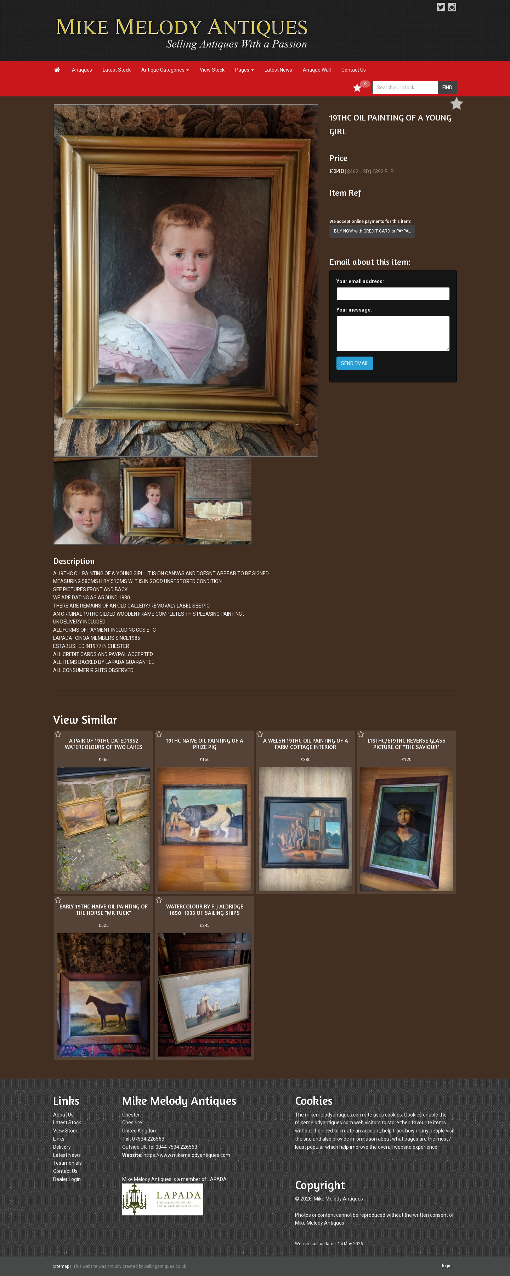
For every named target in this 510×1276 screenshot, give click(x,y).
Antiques (82, 70)
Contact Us (353, 70)
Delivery (62, 1147)
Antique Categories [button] (165, 70)
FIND (447, 87)
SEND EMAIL (355, 363)
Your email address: (360, 281)
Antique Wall (317, 70)
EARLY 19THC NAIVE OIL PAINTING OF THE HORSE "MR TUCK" (104, 909)
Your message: (354, 310)
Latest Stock (117, 70)
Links (58, 1139)
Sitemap (61, 1266)
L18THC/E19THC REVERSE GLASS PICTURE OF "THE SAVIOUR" (407, 743)
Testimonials (67, 1163)
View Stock (212, 70)
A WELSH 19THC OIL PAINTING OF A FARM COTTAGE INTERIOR (305, 743)
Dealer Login (67, 1179)
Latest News (278, 70)
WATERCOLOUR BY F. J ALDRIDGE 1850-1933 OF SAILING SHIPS (204, 909)
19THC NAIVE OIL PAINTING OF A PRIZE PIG (204, 743)
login (447, 1266)
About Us (63, 1115)
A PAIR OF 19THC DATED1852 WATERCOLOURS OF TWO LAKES (103, 743)
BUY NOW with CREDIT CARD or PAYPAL (372, 231)
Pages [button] (244, 70)
